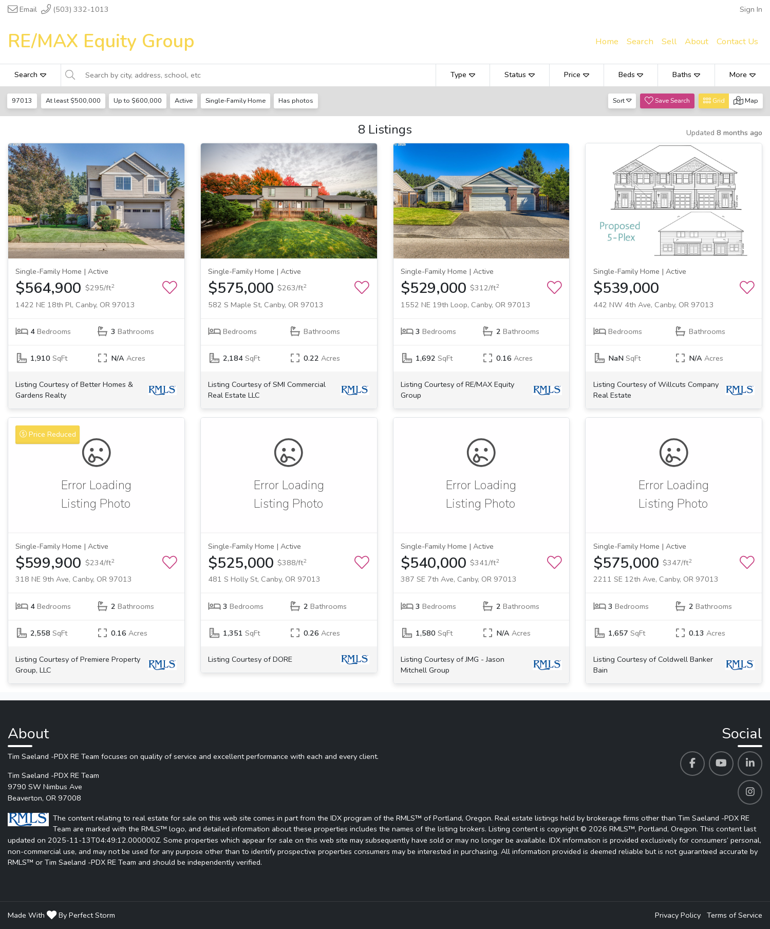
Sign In (751, 9)
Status (519, 74)
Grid (714, 100)
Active (185, 100)
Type (462, 74)
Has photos (298, 100)
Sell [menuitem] (669, 41)
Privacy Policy (678, 915)
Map (746, 100)
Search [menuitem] (640, 41)
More (742, 74)
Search (30, 74)
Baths (686, 74)
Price (576, 74)
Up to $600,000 (139, 100)
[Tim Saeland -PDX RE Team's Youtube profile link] (721, 763)
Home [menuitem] (606, 41)
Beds (631, 74)
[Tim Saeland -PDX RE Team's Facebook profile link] (692, 763)
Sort (622, 100)
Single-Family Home (238, 100)
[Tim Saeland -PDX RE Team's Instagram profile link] (750, 792)
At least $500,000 (73, 100)
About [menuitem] (696, 41)
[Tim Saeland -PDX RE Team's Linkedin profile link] (750, 763)
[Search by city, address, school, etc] (257, 75)
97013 (22, 100)
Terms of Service (734, 915)
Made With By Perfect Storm (61, 915)
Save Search (667, 100)
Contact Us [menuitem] (737, 41)
